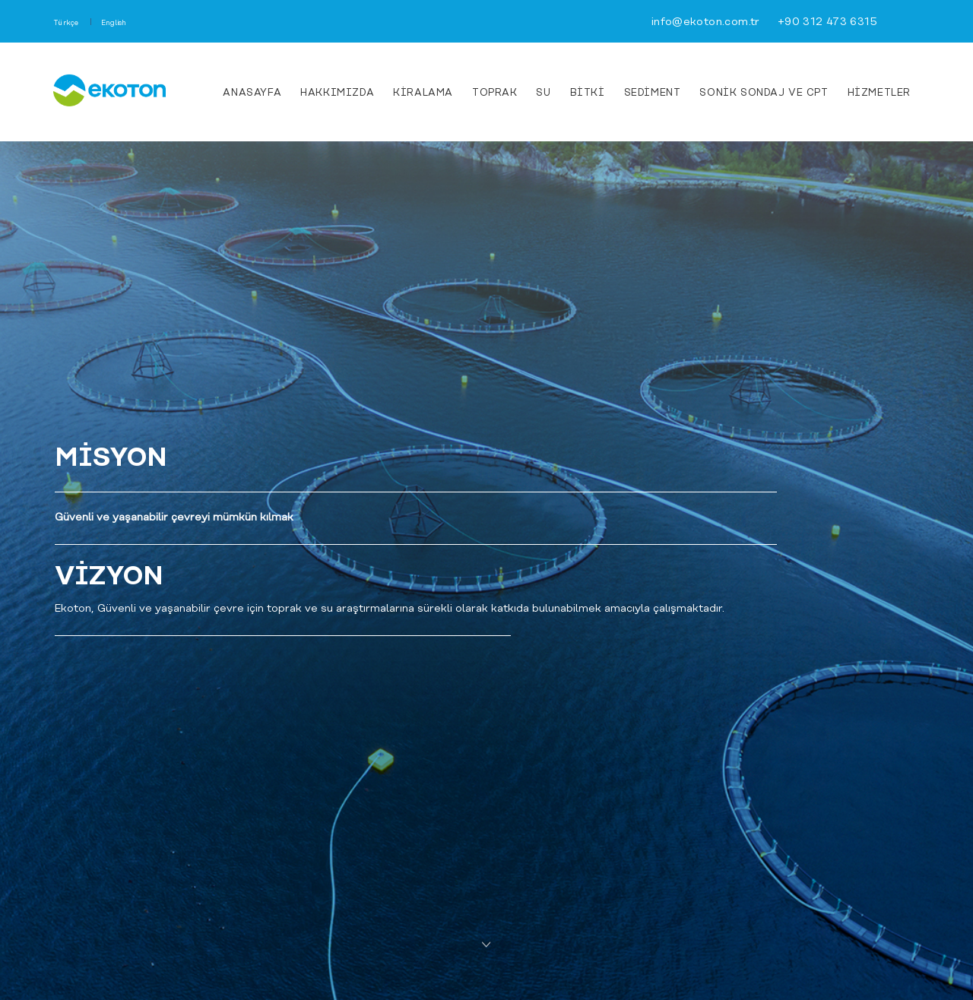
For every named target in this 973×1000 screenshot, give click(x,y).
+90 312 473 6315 (827, 22)
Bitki (587, 93)
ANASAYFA (252, 93)
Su (543, 93)
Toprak (495, 93)
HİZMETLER (879, 93)
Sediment (652, 93)
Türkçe (66, 23)
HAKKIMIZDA (337, 93)
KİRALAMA (423, 93)
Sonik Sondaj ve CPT (763, 93)
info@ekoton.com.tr (705, 22)
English (114, 23)
